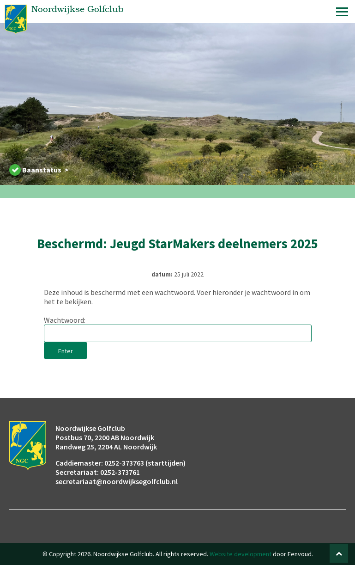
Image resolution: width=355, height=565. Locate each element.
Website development (240, 554)
